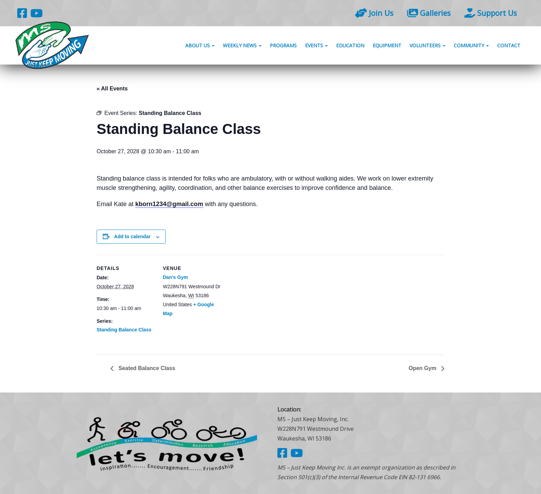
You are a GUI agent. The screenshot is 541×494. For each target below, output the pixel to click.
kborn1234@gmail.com (169, 204)
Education (350, 45)
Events (316, 45)
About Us (200, 45)
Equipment (387, 45)
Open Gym (423, 368)
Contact (508, 45)
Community (471, 45)
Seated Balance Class (146, 368)
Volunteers (427, 45)
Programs (283, 45)
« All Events (112, 88)
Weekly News (242, 45)
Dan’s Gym (175, 277)
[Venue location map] (265, 302)
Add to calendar (132, 236)
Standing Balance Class (124, 329)
